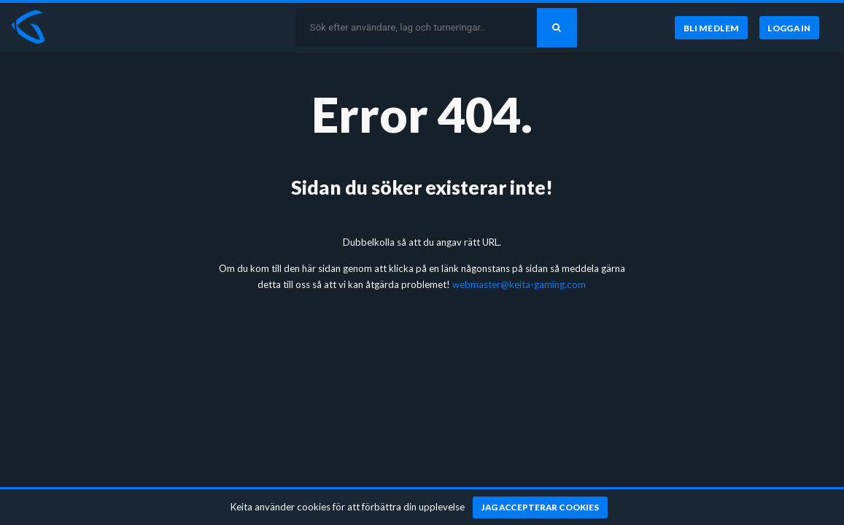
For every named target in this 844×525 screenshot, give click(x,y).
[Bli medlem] (711, 27)
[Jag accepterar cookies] (540, 507)
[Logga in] (789, 27)
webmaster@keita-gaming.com (519, 284)
